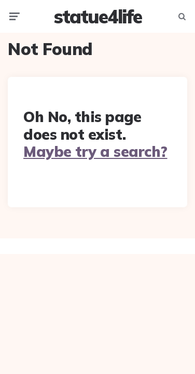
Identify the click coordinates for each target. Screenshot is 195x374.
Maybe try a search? (95, 151)
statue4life (98, 16)
